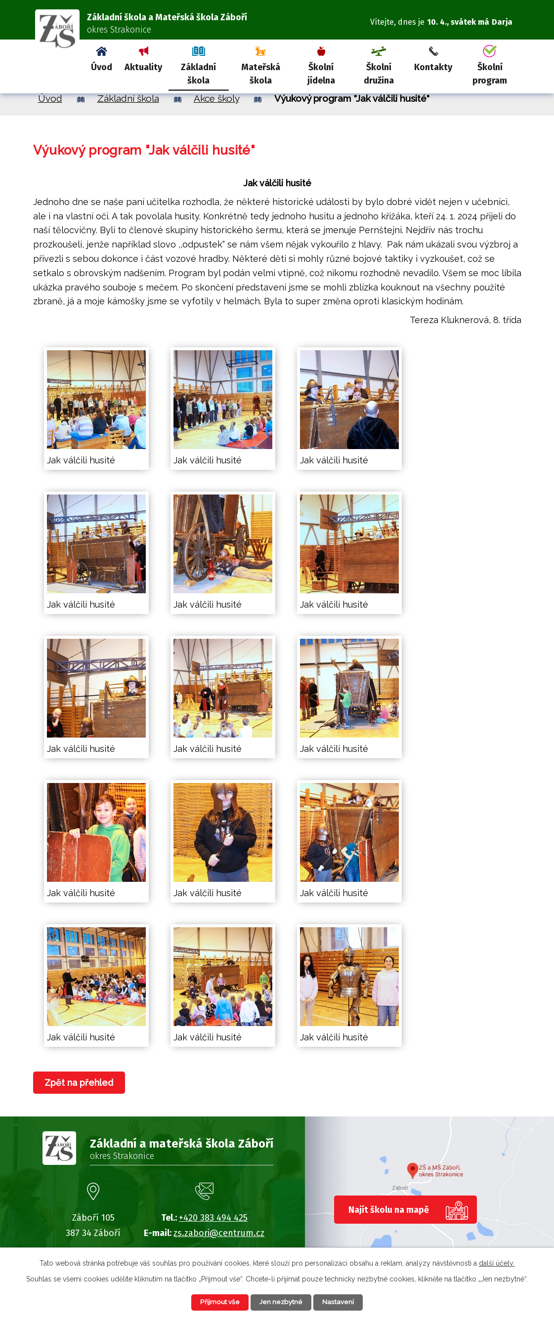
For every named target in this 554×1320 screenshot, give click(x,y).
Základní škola (198, 74)
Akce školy (216, 98)
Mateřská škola (260, 74)
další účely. (496, 1262)
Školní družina (379, 74)
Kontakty (433, 67)
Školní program (489, 74)
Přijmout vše (215, 1302)
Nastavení (343, 1302)
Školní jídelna (321, 74)
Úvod (101, 67)
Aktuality (143, 67)
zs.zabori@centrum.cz (218, 1233)
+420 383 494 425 (213, 1217)
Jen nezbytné (281, 1302)
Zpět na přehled (80, 1082)
